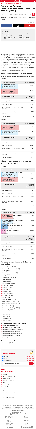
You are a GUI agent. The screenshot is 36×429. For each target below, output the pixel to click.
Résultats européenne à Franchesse (12, 333)
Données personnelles (27, 407)
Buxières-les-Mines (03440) (10, 273)
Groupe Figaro (30, 408)
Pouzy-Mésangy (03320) (9, 299)
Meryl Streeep (6, 395)
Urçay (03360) (6, 314)
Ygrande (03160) (6, 320)
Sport (4, 358)
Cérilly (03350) (6, 275)
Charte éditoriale (20, 405)
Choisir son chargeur (8, 391)
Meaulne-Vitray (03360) (8, 295)
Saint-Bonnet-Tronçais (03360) (11, 303)
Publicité (27, 405)
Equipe (14, 405)
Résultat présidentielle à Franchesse (12, 329)
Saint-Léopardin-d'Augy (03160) (11, 308)
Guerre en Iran (7, 378)
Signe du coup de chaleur (9, 393)
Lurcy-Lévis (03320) (7, 293)
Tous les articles (7, 407)
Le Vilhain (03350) (7, 287)
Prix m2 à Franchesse (8, 347)
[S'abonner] (18, 363)
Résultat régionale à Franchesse (11, 327)
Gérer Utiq (15, 408)
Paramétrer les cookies (7, 408)
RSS (13, 407)
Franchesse (21, 37)
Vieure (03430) (6, 318)
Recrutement (18, 407)
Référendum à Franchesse (9, 338)
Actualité (5, 356)
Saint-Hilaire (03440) (8, 306)
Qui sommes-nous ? (7, 405)
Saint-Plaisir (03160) (7, 310)
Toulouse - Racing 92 (8, 380)
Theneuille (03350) (7, 312)
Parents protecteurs (8, 397)
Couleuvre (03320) (7, 279)
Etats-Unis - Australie (8, 383)
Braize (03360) (6, 271)
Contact (31, 405)
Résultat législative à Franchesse (11, 331)
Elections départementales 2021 (13, 3)
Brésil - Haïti (6, 387)
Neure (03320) (6, 297)
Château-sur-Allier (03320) (9, 277)
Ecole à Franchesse (7, 345)
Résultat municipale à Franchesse (11, 335)
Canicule (5, 374)
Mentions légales (22, 408)
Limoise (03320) (12, 17)
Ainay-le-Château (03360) (9, 267)
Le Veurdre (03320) (7, 285)
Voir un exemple (29, 356)
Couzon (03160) (22, 17)
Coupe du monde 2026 (9, 376)
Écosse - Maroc (7, 385)
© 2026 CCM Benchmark (18, 410)
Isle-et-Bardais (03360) (8, 283)
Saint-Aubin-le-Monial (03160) (10, 301)
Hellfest (5, 389)
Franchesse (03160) (7, 343)
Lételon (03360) (6, 289)
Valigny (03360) (6, 316)
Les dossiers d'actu (8, 360)
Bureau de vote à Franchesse (10, 325)
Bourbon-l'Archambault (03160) (11, 269)
